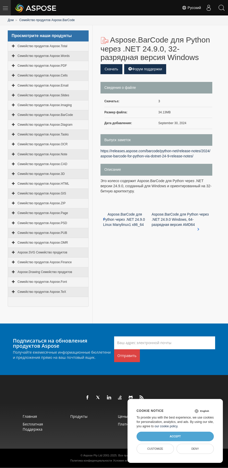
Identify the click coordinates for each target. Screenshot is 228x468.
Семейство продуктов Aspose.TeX (42, 292)
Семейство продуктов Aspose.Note (42, 154)
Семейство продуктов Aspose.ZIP (41, 203)
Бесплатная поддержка (33, 427)
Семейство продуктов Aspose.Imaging (45, 105)
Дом (11, 20)
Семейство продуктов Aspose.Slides (43, 95)
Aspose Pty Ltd (92, 455)
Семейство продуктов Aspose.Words (44, 56)
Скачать (111, 69)
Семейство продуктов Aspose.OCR (42, 144)
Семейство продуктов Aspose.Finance (45, 262)
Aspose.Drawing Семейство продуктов (45, 272)
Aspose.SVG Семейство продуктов (42, 252)
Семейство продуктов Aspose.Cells (42, 75)
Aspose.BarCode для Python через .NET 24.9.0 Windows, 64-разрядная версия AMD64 (180, 219)
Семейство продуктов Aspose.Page (43, 213)
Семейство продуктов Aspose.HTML (43, 183)
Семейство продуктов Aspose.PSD (42, 223)
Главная (30, 416)
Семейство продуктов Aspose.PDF (42, 65)
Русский (191, 7)
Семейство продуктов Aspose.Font (42, 282)
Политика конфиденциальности (91, 460)
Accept (175, 436)
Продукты (79, 416)
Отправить (127, 355)
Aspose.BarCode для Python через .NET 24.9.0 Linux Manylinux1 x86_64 (124, 219)
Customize (155, 448)
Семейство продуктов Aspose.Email (43, 85)
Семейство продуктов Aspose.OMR (43, 242)
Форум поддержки (145, 69)
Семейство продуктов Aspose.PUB (42, 233)
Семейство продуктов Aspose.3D (41, 174)
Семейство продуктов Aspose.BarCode (47, 20)
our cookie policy (166, 426)
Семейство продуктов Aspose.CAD (42, 164)
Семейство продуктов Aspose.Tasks (43, 134)
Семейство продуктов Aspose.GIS (42, 193)
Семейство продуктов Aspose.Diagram (45, 124)
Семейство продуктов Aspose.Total (42, 46)
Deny (195, 448)
